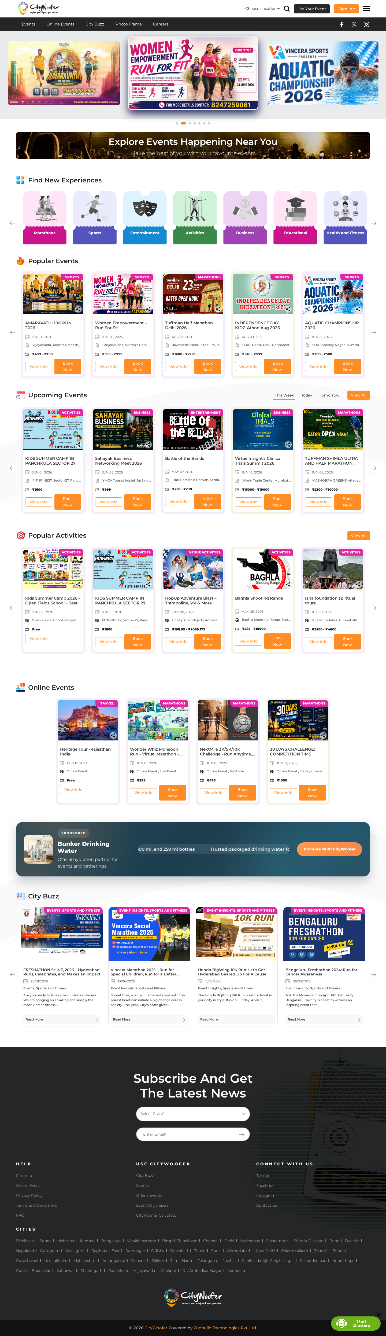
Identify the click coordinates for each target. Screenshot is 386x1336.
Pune (334, 1240)
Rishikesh (25, 1240)
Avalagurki (75, 1250)
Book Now (68, 366)
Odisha (157, 1250)
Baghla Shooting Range (259, 598)
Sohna (45, 1240)
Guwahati (179, 1250)
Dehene (138, 1260)
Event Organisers (152, 1205)
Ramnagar (135, 1250)
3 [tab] (191, 125)
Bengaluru (111, 1240)
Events (28, 24)
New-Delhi (265, 1250)
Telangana (207, 1260)
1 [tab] (178, 125)
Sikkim (157, 1260)
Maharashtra (84, 1260)
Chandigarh (91, 1270)
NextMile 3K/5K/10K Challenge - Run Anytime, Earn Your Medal (226, 754)
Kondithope (343, 1260)
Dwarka (352, 1240)
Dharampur (277, 1240)
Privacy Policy (29, 1195)
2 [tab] (186, 125)
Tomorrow (329, 395)
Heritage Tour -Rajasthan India (85, 752)
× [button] (378, 8)
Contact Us (266, 1205)
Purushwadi (27, 1260)
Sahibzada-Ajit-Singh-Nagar (268, 1260)
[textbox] (191, 1114)
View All (358, 395)
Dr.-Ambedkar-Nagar (202, 1270)
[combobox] (193, 1114)
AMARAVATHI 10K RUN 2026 (48, 325)
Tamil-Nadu (181, 1260)
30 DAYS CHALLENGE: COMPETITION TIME (292, 752)
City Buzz (95, 24)
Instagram (266, 1195)
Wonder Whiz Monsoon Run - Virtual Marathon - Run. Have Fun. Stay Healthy (154, 756)
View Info (38, 366)
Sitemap (24, 1175)
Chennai (210, 1240)
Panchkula (118, 1270)
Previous (12, 223)
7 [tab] (210, 125)
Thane (199, 1250)
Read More (34, 1019)
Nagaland (25, 1250)
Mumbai (87, 1240)
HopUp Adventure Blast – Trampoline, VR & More (191, 600)
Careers (160, 24)
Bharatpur (41, 1270)
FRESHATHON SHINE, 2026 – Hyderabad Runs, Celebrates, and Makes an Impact (62, 972)
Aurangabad (113, 1260)
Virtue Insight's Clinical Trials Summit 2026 (258, 461)
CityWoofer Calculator (157, 1215)
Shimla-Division (309, 1240)
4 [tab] (196, 125)
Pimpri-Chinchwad (179, 1240)
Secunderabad (313, 1260)
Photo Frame (129, 24)
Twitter (263, 1175)
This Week (284, 395)
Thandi (320, 1250)
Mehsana (65, 1240)
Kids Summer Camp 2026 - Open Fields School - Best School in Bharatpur (52, 603)
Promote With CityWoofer (329, 849)
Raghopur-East (105, 1250)
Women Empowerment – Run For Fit (121, 325)
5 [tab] (201, 125)
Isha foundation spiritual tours (330, 600)
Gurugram (50, 1250)
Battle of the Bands (184, 458)
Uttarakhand (56, 1260)
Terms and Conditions (36, 1205)
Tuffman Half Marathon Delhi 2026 (189, 325)
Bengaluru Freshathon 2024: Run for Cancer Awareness (321, 972)
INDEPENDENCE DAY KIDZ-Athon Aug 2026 (257, 325)
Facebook (265, 1185)
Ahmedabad (238, 1250)
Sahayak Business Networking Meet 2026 (118, 461)
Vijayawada (144, 1270)
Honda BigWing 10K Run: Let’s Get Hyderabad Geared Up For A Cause (232, 972)
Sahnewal (66, 1270)
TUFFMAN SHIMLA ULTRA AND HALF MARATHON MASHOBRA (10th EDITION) (333, 463)
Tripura (339, 1250)
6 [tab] (206, 125)
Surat (216, 1250)
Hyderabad (250, 1240)
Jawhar (229, 1260)
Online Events (60, 24)
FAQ (20, 1215)
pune (21, 1270)
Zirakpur (168, 1270)
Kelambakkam (294, 1250)
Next (373, 223)
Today (306, 395)
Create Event (28, 1185)
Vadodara (236, 1270)
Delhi (229, 1240)
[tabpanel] (188, 72)
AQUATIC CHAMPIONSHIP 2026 (332, 325)
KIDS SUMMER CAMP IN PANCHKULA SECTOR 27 (50, 461)
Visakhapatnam (141, 1240)
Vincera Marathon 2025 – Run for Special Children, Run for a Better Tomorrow (143, 974)
